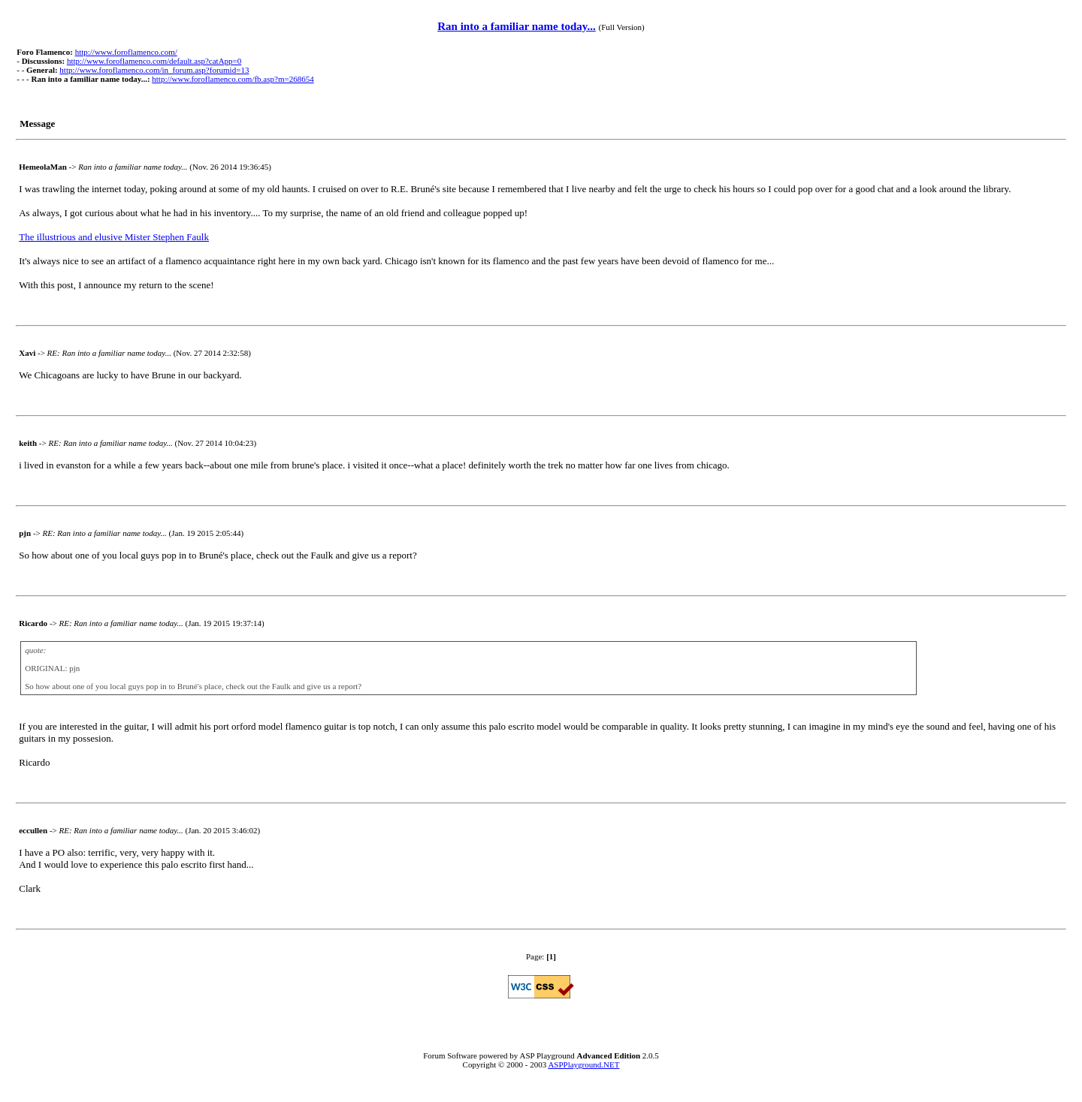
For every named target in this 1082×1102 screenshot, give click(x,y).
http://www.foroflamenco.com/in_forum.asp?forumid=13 (154, 69)
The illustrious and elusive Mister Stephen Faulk (114, 236)
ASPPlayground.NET (583, 1064)
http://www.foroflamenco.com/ (126, 51)
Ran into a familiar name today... (516, 26)
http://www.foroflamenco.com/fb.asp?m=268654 (232, 78)
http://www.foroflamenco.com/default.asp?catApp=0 (154, 60)
